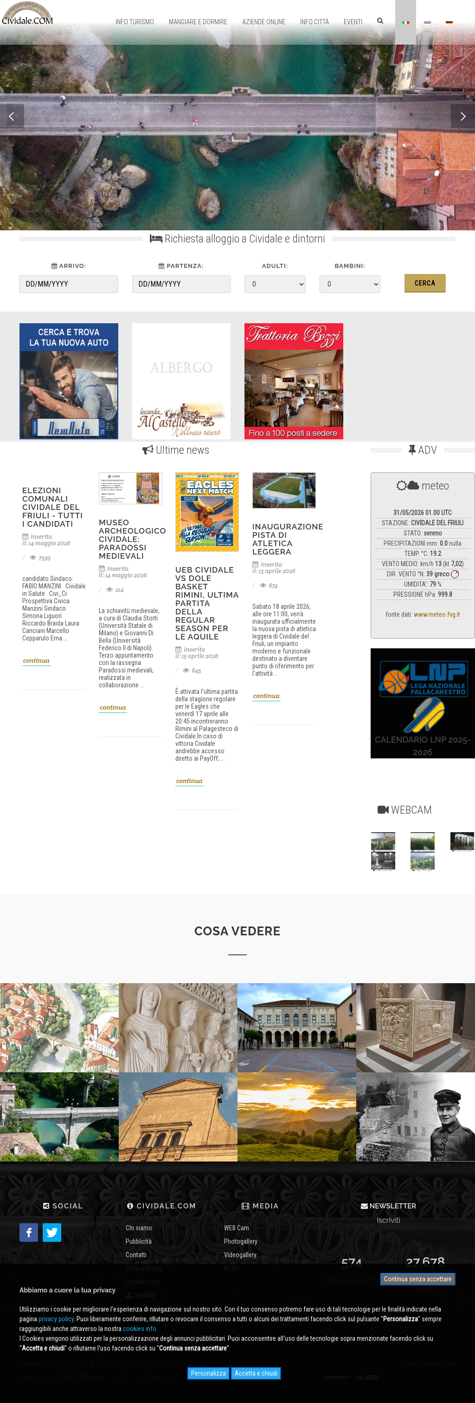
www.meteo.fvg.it (437, 614)
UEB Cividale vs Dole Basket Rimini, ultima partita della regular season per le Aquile (207, 603)
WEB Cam (236, 1228)
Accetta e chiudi (256, 1373)
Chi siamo (139, 1228)
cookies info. (140, 1328)
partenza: (181, 265)
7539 (40, 557)
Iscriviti (388, 1220)
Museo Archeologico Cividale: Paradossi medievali (132, 539)
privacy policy (56, 1319)
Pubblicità (139, 1241)
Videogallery (240, 1255)
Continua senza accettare (418, 1279)
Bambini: (349, 265)
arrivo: (68, 265)
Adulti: (275, 265)
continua (36, 660)
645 (192, 670)
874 (268, 585)
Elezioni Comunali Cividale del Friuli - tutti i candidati (52, 507)
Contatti (136, 1255)
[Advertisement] (415, 379)
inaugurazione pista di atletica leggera (288, 539)
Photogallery (240, 1241)
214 (115, 590)
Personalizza (208, 1373)
